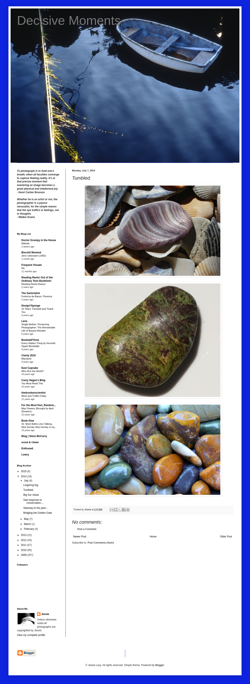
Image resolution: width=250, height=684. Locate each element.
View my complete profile (31, 635)
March (28, 524)
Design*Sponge (30, 305)
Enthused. (27, 448)
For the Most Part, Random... (38, 405)
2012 (24, 540)
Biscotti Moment (31, 252)
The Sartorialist (30, 293)
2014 (24, 476)
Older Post (226, 536)
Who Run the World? (32, 371)
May (26, 519)
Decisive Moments (69, 20)
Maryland (26, 358)
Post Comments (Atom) (101, 542)
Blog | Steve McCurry (34, 436)
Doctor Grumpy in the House (38, 240)
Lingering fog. (31, 485)
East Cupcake (29, 367)
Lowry (25, 454)
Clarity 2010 (28, 355)
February (29, 528)
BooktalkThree (30, 340)
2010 (24, 550)
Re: (23, 268)
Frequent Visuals (31, 265)
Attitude (25, 243)
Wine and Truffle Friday (33, 396)
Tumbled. (28, 489)
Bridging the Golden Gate (37, 512)
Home (153, 536)
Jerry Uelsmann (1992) (33, 255)
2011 (24, 545)
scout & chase (30, 442)
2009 (24, 555)
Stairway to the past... (35, 507)
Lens (24, 321)
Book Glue (27, 420)
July (26, 480)
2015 (24, 471)
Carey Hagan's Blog (33, 380)
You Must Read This (32, 383)
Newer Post (79, 536)
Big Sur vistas (31, 494)
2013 (24, 535)
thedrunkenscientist (33, 392)
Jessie (45, 614)
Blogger (159, 665)
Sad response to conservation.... (33, 501)
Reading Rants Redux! (33, 284)
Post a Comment (86, 529)
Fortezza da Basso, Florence (36, 296)
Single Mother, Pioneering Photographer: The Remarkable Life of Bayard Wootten (38, 327)
